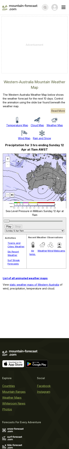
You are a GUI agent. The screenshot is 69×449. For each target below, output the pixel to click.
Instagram (43, 392)
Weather (42, 250)
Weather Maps (12, 397)
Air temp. (32, 252)
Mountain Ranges (14, 392)
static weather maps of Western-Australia (34, 284)
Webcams (59, 250)
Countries (8, 386)
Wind (50, 250)
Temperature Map (17, 125)
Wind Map (24, 138)
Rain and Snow (42, 138)
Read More (58, 110)
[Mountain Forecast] (19, 7)
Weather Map (55, 125)
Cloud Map (37, 125)
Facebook (44, 386)
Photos (7, 409)
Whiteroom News (13, 403)
